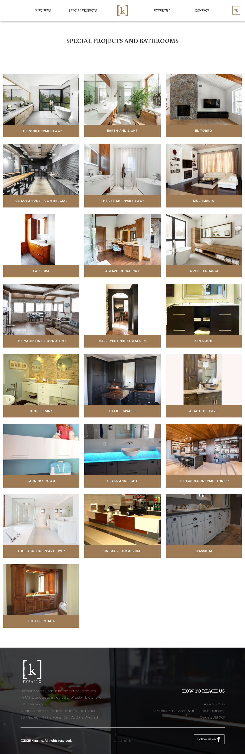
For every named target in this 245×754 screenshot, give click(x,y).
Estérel (90, 711)
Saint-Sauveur (30, 717)
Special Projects (83, 10)
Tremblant (56, 711)
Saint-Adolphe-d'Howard (81, 717)
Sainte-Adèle (74, 711)
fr (236, 10)
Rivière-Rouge (52, 717)
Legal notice (122, 741)
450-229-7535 (214, 704)
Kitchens (43, 10)
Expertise (162, 10)
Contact (202, 10)
